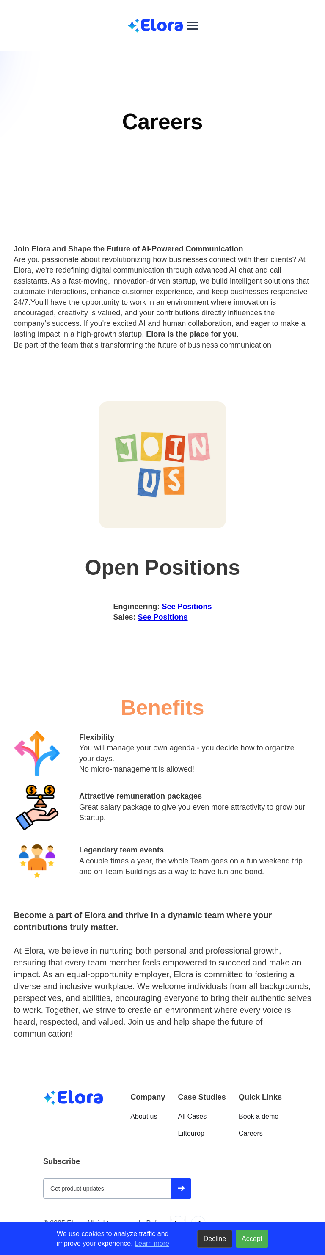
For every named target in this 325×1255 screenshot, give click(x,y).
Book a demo (258, 1116)
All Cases (192, 1116)
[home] (155, 25)
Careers (251, 1133)
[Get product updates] (107, 1188)
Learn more (152, 1243)
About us (143, 1116)
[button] (192, 25)
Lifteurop (191, 1133)
